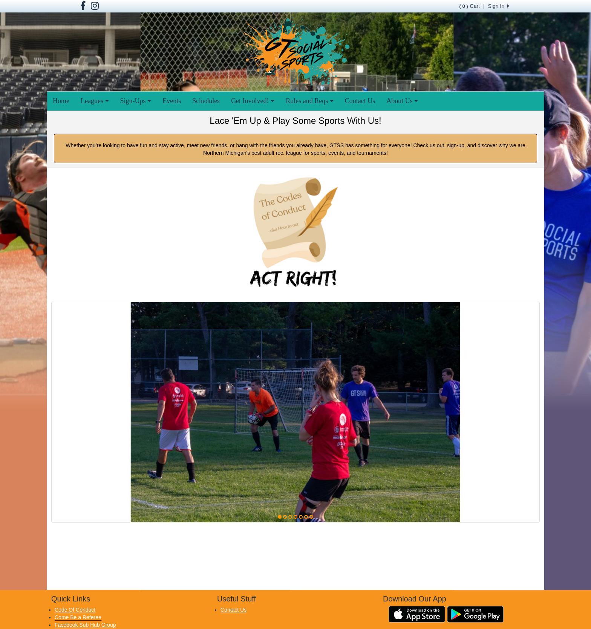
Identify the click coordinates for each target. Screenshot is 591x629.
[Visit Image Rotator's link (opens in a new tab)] (295, 235)
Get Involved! (252, 101)
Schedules (206, 101)
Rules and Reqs (310, 101)
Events (171, 101)
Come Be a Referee (78, 617)
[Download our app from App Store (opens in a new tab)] (417, 613)
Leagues (95, 101)
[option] (295, 412)
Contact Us (360, 101)
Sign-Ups (136, 101)
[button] (68, 235)
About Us (402, 101)
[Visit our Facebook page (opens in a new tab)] (83, 7)
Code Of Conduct (75, 610)
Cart (469, 6)
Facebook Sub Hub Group (85, 625)
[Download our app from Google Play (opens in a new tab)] (475, 613)
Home (61, 101)
